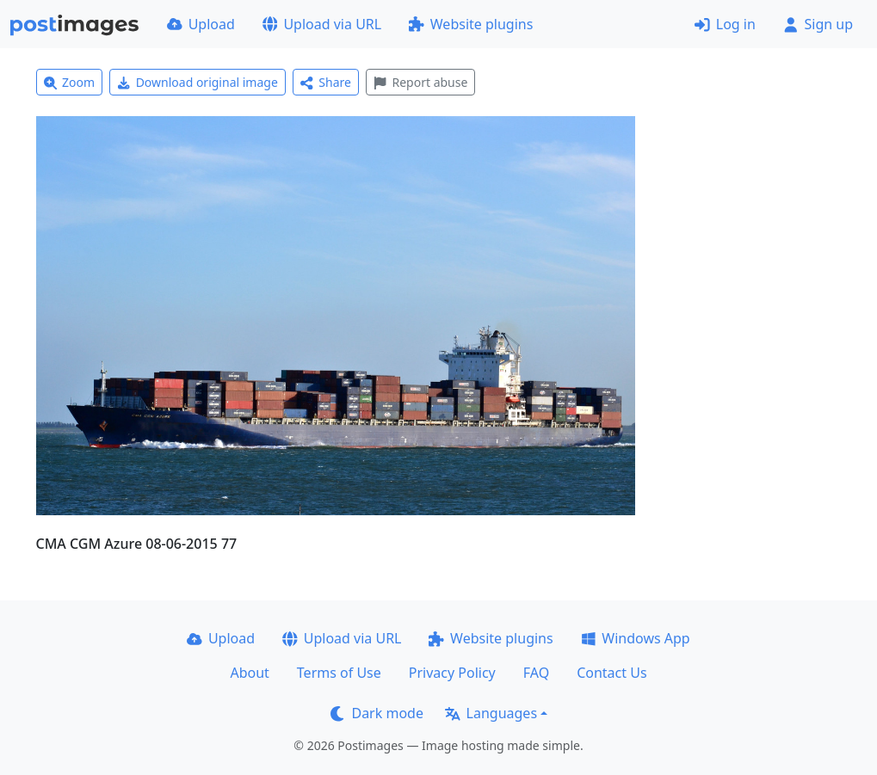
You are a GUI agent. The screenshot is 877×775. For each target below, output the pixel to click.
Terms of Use (339, 672)
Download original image (197, 82)
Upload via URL (321, 24)
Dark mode (376, 713)
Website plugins (471, 24)
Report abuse (420, 82)
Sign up (818, 24)
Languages (491, 713)
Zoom (70, 82)
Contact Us (611, 672)
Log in (725, 24)
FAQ (536, 672)
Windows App (635, 638)
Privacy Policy (452, 672)
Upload (201, 24)
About (249, 672)
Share (325, 82)
